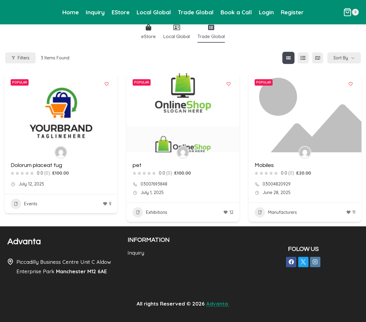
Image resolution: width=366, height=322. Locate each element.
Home (70, 12)
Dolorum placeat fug (36, 165)
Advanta (24, 241)
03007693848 (154, 184)
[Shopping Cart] (351, 12)
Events (24, 204)
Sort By (340, 58)
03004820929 (277, 184)
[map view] (318, 58)
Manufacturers (276, 212)
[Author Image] (60, 152)
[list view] (303, 58)
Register (292, 12)
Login (266, 12)
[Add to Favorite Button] (106, 83)
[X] (303, 262)
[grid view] (288, 58)
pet (137, 165)
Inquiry (95, 12)
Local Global (154, 12)
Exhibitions (150, 212)
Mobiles (264, 165)
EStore (121, 12)
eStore (148, 31)
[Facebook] (291, 262)
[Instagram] (315, 262)
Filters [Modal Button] (20, 58)
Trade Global (196, 12)
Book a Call (236, 12)
